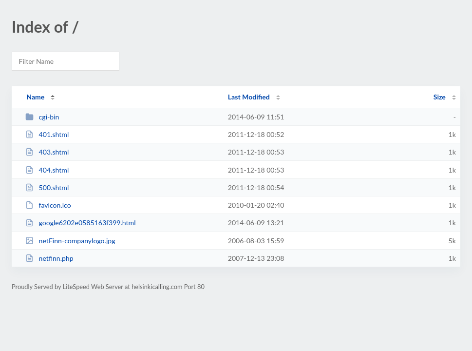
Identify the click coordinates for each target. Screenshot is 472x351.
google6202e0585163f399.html (80, 222)
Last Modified (249, 97)
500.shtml (47, 187)
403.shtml (47, 152)
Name (35, 97)
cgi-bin (42, 117)
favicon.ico (48, 205)
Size (440, 97)
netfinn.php (49, 258)
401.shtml (47, 134)
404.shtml (47, 170)
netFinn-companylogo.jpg (70, 240)
